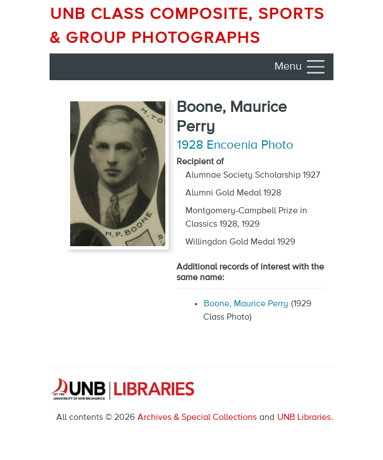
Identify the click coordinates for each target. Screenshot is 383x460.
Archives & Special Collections (197, 417)
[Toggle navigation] (300, 66)
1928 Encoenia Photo (235, 145)
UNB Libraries (304, 417)
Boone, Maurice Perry (246, 304)
